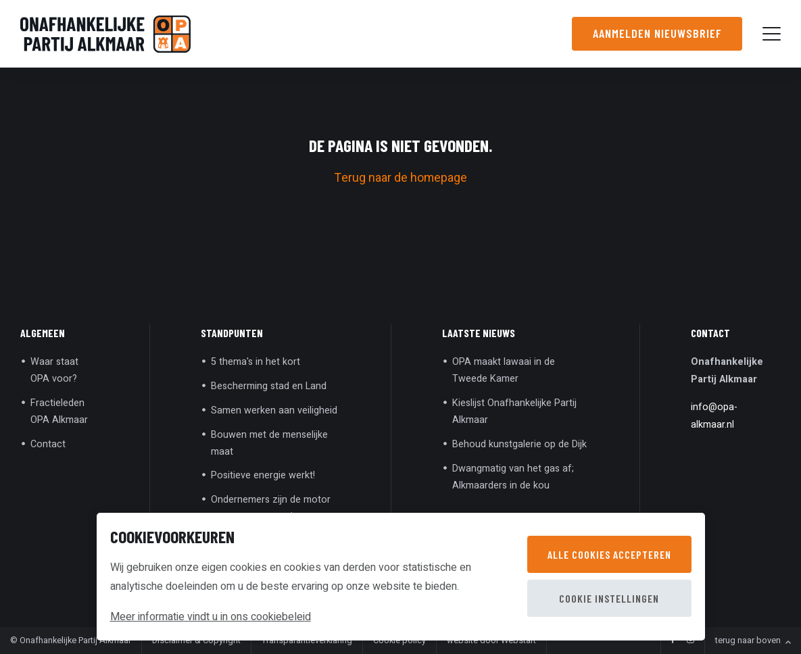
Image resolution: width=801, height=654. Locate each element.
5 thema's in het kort (255, 362)
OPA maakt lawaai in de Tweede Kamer (503, 370)
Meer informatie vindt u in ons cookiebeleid (210, 617)
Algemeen (42, 332)
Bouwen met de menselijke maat (269, 443)
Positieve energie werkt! (263, 475)
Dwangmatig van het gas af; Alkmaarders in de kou (513, 477)
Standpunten (232, 332)
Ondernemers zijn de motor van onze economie (271, 508)
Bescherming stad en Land (268, 386)
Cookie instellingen (609, 598)
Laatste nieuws (478, 332)
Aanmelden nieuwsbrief (657, 33)
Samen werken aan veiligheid (274, 410)
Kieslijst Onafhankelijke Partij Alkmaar (514, 411)
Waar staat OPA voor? (54, 370)
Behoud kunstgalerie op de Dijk (519, 444)
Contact (48, 444)
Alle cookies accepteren (609, 554)
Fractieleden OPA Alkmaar (59, 411)
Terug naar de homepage (401, 178)
